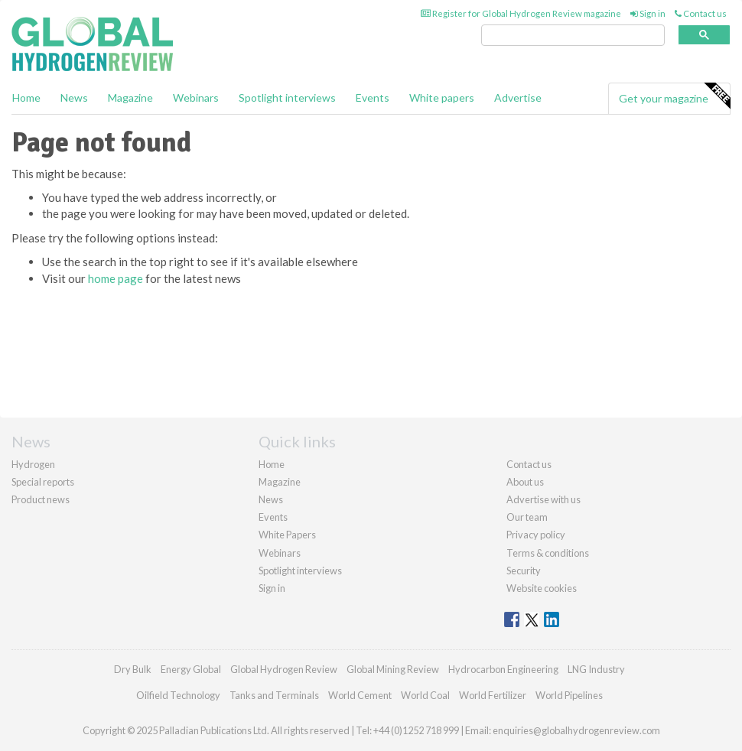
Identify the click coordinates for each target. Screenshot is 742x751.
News (271, 499)
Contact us (701, 13)
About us (525, 482)
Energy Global (191, 669)
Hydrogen (33, 464)
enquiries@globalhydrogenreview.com (576, 730)
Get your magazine (674, 96)
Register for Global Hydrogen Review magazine (521, 13)
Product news (40, 499)
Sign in (648, 13)
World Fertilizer (492, 695)
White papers (441, 97)
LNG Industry (596, 669)
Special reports (42, 482)
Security (523, 570)
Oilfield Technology (178, 695)
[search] (573, 35)
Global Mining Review (393, 669)
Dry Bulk (132, 669)
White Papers (287, 534)
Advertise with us (543, 499)
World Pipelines (569, 695)
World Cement (360, 695)
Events (372, 97)
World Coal (425, 695)
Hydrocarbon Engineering (503, 669)
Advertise (518, 97)
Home (26, 97)
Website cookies (541, 588)
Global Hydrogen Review (283, 669)
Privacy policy (535, 534)
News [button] (74, 97)
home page (115, 278)
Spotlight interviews (287, 97)
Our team (527, 517)
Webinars (196, 97)
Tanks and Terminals (274, 695)
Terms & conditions (547, 553)
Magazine (130, 97)
